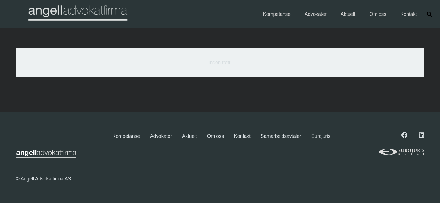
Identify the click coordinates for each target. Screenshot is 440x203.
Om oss (215, 136)
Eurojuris (320, 136)
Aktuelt (189, 136)
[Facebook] (404, 135)
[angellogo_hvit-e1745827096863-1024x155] (77, 14)
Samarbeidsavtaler (281, 136)
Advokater (161, 136)
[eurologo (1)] (384, 152)
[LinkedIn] (421, 135)
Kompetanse (126, 136)
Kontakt (242, 136)
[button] (429, 14)
